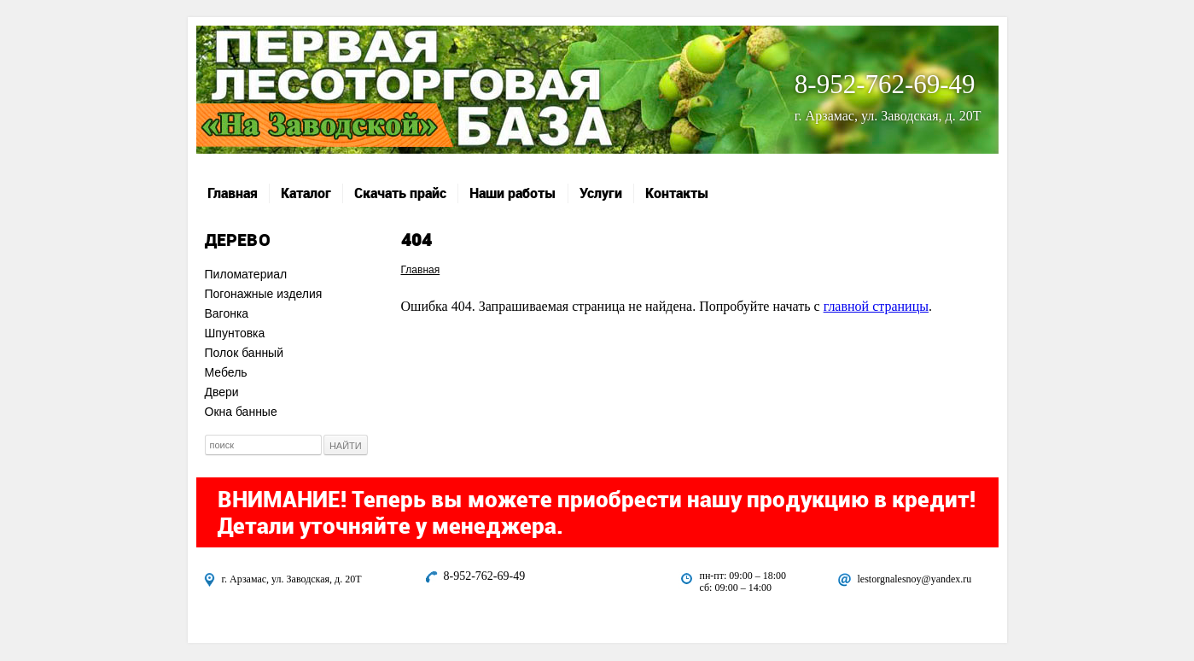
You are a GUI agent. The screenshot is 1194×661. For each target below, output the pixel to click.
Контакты (677, 193)
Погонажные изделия (264, 294)
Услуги (601, 193)
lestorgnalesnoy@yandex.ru (915, 579)
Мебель (226, 372)
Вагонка (227, 313)
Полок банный (244, 353)
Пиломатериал (246, 274)
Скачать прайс (400, 193)
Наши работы (512, 193)
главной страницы (876, 306)
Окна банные (241, 411)
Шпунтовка (235, 333)
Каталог (306, 193)
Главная (232, 193)
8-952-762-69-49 (885, 84)
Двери (222, 392)
